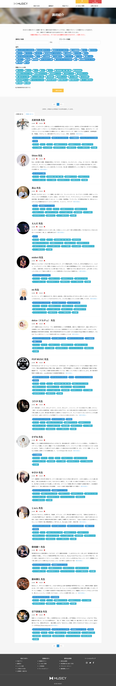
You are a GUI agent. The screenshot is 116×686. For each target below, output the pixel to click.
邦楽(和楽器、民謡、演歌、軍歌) (63, 70)
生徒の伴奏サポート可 (23, 80)
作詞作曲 (20, 62)
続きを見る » (79, 134)
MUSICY (21, 3)
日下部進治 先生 (39, 611)
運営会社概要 (64, 661)
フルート (85, 50)
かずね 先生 (37, 436)
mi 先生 (35, 289)
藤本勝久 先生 (38, 579)
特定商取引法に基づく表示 (67, 663)
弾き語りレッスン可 (62, 76)
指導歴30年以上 (74, 80)
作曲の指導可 (51, 76)
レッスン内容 (20, 666)
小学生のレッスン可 (69, 73)
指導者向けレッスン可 (56, 73)
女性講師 (28, 83)
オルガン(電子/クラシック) (44, 50)
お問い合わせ (94, 6)
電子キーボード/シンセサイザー (61, 50)
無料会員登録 (95, 2)
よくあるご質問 (80, 6)
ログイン (82, 2)
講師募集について (65, 668)
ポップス (29, 70)
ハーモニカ (79, 56)
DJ (76, 59)
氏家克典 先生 (38, 119)
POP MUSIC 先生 (40, 359)
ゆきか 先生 (37, 472)
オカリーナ (20, 59)
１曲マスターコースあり (23, 76)
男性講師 (20, 83)
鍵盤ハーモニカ (89, 56)
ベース (38, 56)
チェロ (86, 53)
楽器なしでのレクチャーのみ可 (25, 73)
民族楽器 (36, 59)
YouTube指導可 (85, 76)
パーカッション (69, 56)
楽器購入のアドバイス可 (41, 73)
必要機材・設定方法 (22, 671)
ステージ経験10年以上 (87, 80)
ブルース (50, 70)
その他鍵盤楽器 (75, 50)
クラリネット (94, 50)
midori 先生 (37, 257)
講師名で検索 (20, 39)
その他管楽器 (68, 53)
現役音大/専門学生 (52, 80)
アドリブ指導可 (73, 76)
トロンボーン (39, 53)
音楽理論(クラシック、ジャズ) (87, 59)
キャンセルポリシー (44, 668)
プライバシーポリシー (66, 666)
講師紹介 (51, 6)
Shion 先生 (37, 155)
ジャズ (36, 70)
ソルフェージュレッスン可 (38, 80)
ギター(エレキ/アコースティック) (25, 56)
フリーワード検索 (64, 39)
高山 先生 (36, 187)
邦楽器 (28, 59)
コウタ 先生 (37, 401)
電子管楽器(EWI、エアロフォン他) (53, 53)
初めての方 (37, 6)
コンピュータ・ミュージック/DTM (64, 59)
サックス (20, 53)
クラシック (20, 70)
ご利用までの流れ (21, 668)
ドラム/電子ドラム (58, 56)
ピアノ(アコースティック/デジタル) (26, 50)
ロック (43, 70)
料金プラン (65, 6)
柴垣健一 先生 (38, 546)
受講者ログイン (42, 661)
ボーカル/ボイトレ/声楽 (47, 59)
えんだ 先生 (37, 223)
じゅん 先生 (37, 507)
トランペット (29, 53)
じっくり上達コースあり (38, 76)
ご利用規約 (41, 666)
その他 (27, 62)
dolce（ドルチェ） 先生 (43, 320)
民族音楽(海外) (78, 70)
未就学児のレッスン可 (82, 73)
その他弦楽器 (47, 56)
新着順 (29, 114)
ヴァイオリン (78, 53)
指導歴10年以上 (63, 80)
